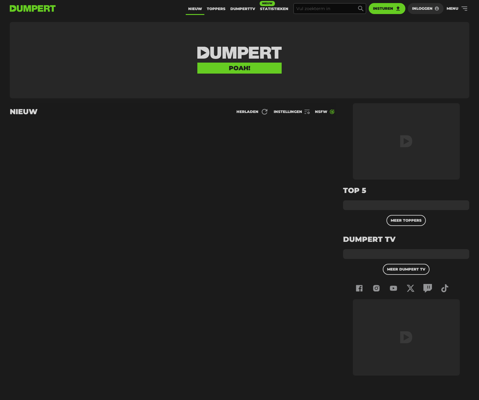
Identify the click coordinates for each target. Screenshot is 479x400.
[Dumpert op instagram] (376, 288)
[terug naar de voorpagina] (33, 8)
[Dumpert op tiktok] (445, 288)
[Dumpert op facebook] (359, 288)
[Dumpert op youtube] (393, 288)
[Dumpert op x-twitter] (410, 288)
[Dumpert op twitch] (427, 288)
